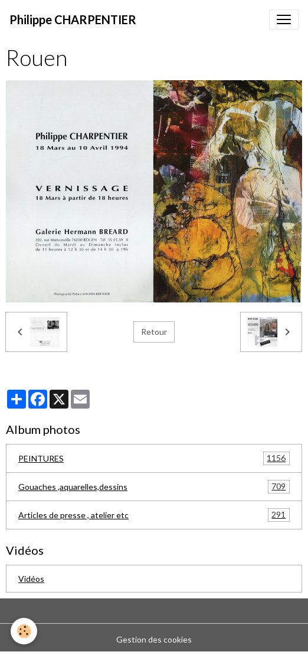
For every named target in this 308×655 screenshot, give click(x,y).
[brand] (72, 19)
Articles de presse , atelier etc (154, 515)
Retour (154, 332)
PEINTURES (154, 458)
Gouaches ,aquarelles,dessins (154, 486)
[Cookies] (24, 631)
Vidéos (31, 579)
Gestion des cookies (154, 639)
